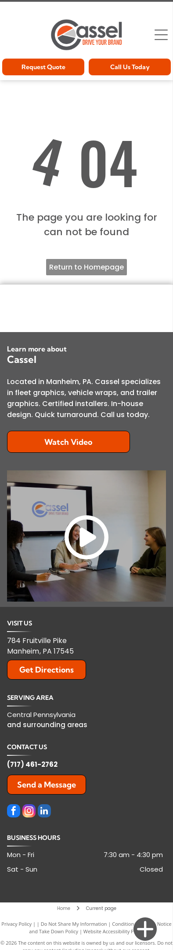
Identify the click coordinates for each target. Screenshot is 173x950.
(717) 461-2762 (32, 764)
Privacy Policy (16, 923)
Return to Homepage (86, 267)
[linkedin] (44, 812)
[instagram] (29, 812)
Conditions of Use (132, 923)
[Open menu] (161, 34)
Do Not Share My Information (74, 923)
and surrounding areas (47, 724)
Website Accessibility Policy (113, 931)
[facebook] (13, 812)
